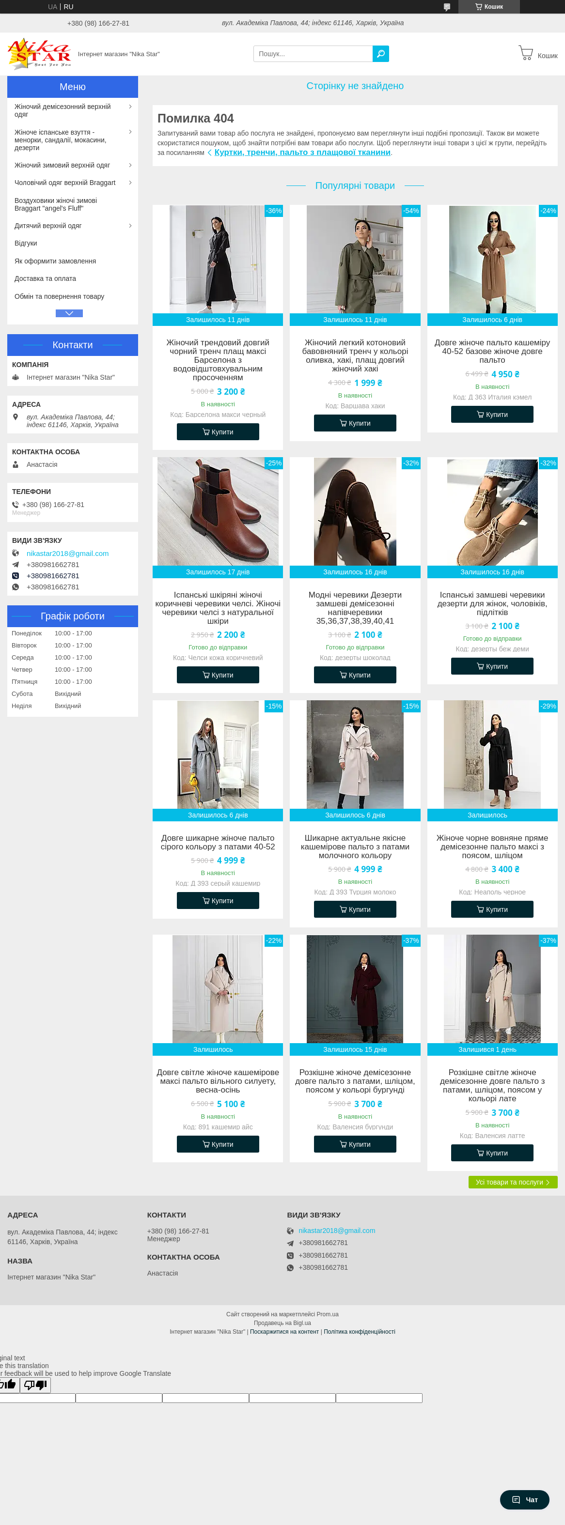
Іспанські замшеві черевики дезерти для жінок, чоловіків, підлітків (493, 604)
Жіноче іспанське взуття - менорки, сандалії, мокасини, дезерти (61, 140)
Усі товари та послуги (509, 1182)
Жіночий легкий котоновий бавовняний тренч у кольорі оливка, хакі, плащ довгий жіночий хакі (355, 356)
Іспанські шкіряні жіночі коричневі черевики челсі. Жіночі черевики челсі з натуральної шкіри (218, 608)
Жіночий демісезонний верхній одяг (63, 110)
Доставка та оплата (45, 278)
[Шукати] (381, 54)
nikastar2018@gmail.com (68, 553)
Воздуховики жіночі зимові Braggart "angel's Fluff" (56, 204)
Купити (223, 432)
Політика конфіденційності (359, 1331)
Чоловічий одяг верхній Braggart (65, 182)
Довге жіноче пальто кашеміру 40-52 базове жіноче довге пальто (492, 352)
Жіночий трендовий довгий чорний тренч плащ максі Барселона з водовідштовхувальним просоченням (218, 360)
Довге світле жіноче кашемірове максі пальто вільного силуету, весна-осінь (218, 1081)
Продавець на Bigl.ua (282, 1323)
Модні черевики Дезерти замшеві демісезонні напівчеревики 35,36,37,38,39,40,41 (355, 608)
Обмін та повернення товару (59, 296)
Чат (525, 1499)
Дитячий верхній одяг (48, 226)
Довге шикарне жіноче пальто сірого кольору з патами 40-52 (218, 842)
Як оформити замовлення (55, 261)
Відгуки (26, 243)
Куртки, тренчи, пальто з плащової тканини (303, 152)
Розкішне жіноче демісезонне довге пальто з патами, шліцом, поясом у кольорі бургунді (355, 1081)
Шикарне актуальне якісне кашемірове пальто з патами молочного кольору (355, 847)
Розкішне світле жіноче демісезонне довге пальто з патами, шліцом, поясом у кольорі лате (492, 1085)
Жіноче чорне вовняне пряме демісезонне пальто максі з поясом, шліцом (493, 847)
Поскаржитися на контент (284, 1331)
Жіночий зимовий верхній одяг (62, 165)
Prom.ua (328, 1314)
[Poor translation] (35, 1385)
